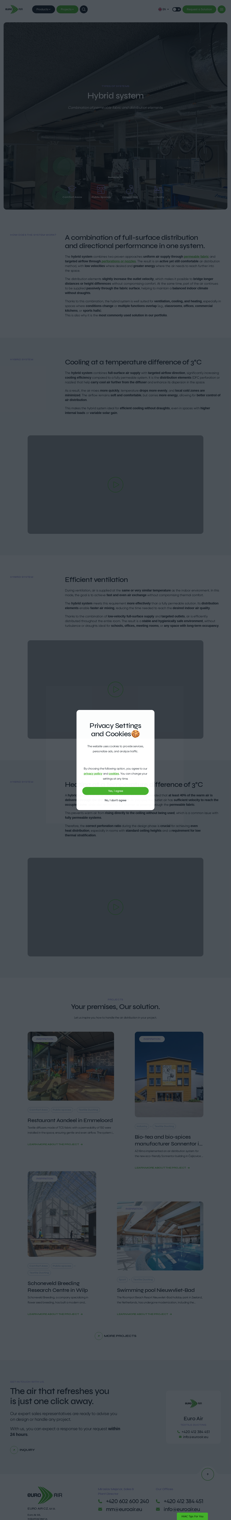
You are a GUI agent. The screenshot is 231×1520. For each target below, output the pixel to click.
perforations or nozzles (118, 261)
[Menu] (222, 9)
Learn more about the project (55, 1144)
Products (43, 9)
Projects (67, 9)
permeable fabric (196, 256)
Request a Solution (199, 9)
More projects (115, 1336)
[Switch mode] (176, 9)
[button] (163, 9)
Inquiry (22, 1450)
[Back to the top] (207, 1474)
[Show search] (84, 9)
